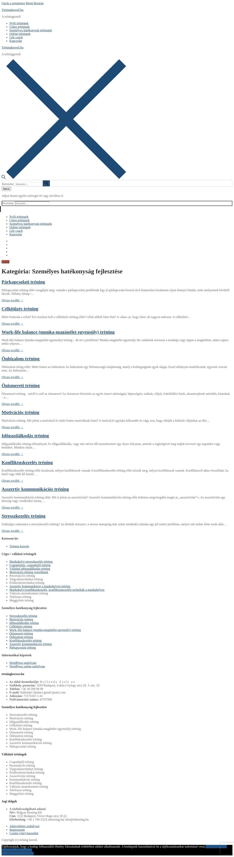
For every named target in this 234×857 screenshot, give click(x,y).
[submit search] (46, 183)
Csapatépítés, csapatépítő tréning (30, 565)
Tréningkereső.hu (12, 10)
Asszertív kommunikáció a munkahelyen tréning (39, 586)
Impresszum (17, 829)
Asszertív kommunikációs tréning (35, 489)
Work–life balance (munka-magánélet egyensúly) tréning (45, 630)
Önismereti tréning (21, 385)
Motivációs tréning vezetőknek (28, 572)
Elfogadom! (213, 846)
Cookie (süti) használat (23, 833)
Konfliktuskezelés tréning (27, 462)
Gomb (5, 261)
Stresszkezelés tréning (23, 515)
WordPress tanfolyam (22, 662)
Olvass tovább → (12, 300)
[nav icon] (6, 189)
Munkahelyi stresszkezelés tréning (30, 561)
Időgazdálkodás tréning (25, 435)
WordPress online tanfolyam (27, 666)
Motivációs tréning (20, 412)
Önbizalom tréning (21, 358)
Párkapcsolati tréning (23, 281)
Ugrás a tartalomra (13, 3)
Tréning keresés (19, 546)
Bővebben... (24, 850)
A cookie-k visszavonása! (18, 853)
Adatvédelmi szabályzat (24, 826)
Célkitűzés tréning (20, 308)
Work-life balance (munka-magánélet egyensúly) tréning (58, 331)
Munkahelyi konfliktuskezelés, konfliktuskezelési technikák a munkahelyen (56, 589)
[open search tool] (64, 178)
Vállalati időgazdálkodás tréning (29, 568)
